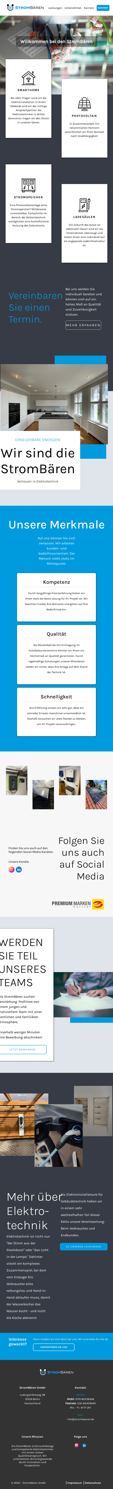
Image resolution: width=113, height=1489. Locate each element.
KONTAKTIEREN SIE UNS (54, 1347)
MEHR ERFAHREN (83, 325)
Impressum (74, 1482)
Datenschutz (93, 1482)
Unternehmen (73, 7)
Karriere (89, 7)
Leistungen (55, 7)
